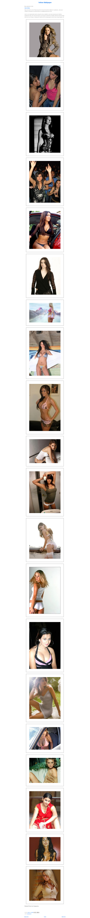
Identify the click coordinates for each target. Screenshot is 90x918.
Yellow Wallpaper (45, 2)
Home (45, 916)
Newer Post (26, 916)
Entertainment (29, 913)
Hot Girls (27, 8)
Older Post (64, 916)
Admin (29, 912)
